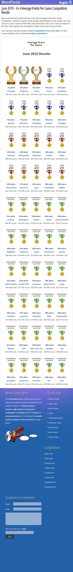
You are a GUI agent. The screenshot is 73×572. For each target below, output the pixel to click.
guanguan (11, 381)
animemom (23, 381)
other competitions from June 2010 (44, 31)
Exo (49, 381)
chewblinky (36, 123)
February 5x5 (50, 468)
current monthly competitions (34, 33)
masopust (24, 316)
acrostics (8, 409)
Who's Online (53, 409)
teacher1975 (24, 284)
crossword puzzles (12, 416)
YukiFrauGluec (11, 284)
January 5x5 (49, 477)
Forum (51, 413)
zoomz (36, 91)
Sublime (49, 123)
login (63, 2)
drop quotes (30, 409)
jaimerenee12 (49, 284)
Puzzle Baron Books (56, 418)
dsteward (11, 155)
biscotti (62, 252)
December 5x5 (50, 487)
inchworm (24, 188)
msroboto (36, 381)
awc (62, 349)
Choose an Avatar (55, 423)
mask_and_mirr (36, 349)
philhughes (23, 220)
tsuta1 (36, 252)
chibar (61, 155)
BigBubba (11, 252)
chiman (36, 220)
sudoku (35, 413)
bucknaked (49, 188)
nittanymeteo (23, 155)
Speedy (11, 349)
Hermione (24, 123)
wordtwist (21, 413)
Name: (7, 504)
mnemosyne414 (61, 220)
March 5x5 (49, 458)
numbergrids (10, 413)
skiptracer (24, 252)
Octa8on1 (11, 316)
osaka (61, 284)
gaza (37, 188)
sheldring (24, 91)
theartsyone (49, 252)
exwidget (62, 123)
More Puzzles (53, 428)
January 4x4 (49, 473)
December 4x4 (50, 482)
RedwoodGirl (62, 316)
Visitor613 (36, 316)
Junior (49, 91)
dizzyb (49, 220)
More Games (53, 432)
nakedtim (49, 349)
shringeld (11, 91)
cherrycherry (11, 188)
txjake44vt (36, 155)
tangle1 (62, 188)
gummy (11, 123)
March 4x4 (49, 454)
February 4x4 (50, 463)
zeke (62, 381)
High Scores (53, 404)
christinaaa (62, 91)
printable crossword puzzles (23, 420)
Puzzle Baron (14, 399)
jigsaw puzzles (28, 406)
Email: (7, 509)
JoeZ (24, 349)
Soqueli (49, 155)
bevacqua (36, 284)
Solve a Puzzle (54, 399)
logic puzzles (18, 409)
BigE (49, 316)
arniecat (10, 220)
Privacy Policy (54, 437)
